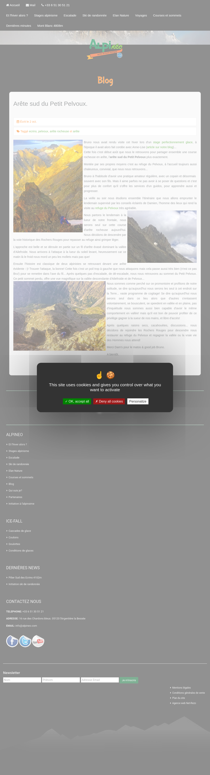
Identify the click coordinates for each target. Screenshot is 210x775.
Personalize (137, 401)
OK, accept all (77, 401)
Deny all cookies (109, 401)
